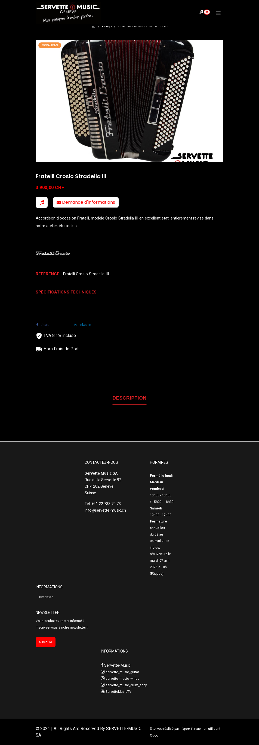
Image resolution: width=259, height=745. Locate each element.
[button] (42, 202)
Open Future (191, 729)
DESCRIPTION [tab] (130, 398)
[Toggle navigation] (218, 13)
